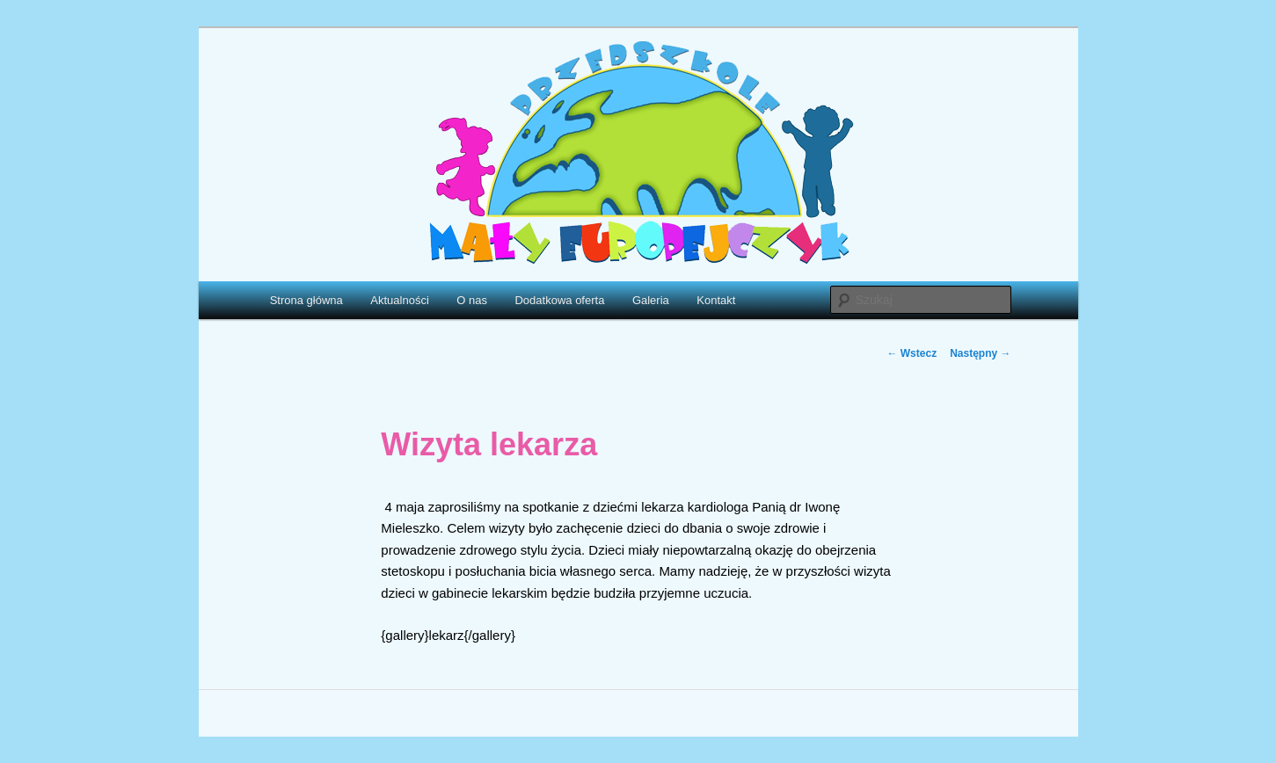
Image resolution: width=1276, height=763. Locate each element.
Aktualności (399, 300)
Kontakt (715, 300)
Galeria (650, 300)
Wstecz (911, 353)
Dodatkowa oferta (559, 300)
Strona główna (306, 300)
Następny (980, 353)
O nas (471, 300)
